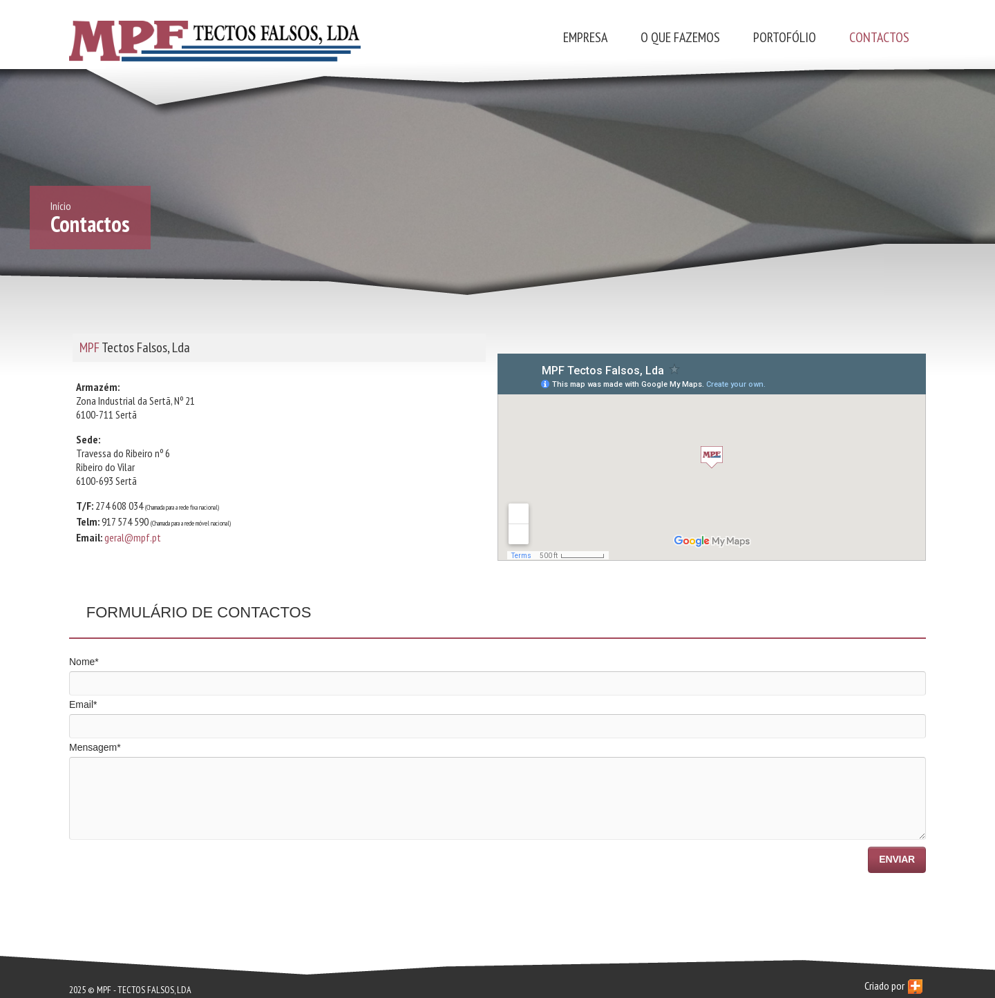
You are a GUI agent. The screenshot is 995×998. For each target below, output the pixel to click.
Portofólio (784, 37)
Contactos (879, 37)
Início (60, 206)
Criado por (893, 986)
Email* (83, 704)
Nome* (84, 661)
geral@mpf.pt (132, 537)
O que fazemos (680, 37)
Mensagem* (95, 747)
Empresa (585, 37)
